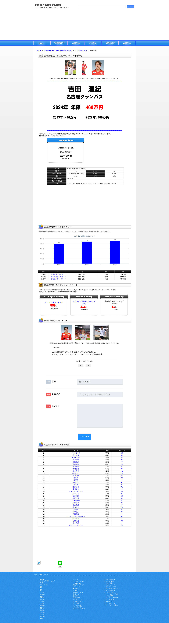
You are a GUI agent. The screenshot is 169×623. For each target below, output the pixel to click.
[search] (101, 7)
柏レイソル (76, 588)
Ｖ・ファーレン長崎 (112, 605)
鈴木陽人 (76, 512)
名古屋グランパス (81, 50)
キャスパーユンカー (76, 525)
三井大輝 (76, 496)
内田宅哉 (76, 514)
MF (122, 462)
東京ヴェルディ (110, 590)
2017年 (42, 607)
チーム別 (75, 579)
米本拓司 (76, 464)
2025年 (42, 592)
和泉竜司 (76, 466)
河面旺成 (76, 498)
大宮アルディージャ (112, 588)
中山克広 (76, 505)
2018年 (42, 605)
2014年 (42, 612)
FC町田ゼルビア (111, 592)
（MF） (84, 303)
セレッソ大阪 (77, 605)
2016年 (42, 609)
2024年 (42, 594)
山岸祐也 (76, 475)
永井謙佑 (76, 487)
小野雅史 (76, 521)
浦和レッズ (76, 587)
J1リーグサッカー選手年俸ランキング (75, 43)
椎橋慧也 (76, 469)
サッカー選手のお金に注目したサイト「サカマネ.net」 (41, 43)
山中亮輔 (76, 523)
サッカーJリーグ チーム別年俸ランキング (58, 50)
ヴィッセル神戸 (77, 607)
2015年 (42, 611)
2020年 (42, 601)
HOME (39, 50)
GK (122, 453)
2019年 (42, 603)
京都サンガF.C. (110, 601)
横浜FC (75, 596)
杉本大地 (76, 518)
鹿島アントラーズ (78, 585)
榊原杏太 (76, 507)
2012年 (42, 616)
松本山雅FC (109, 596)
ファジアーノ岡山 (111, 603)
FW (121, 471)
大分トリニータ (110, 585)
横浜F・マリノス (78, 594)
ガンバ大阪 (76, 603)
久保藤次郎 (76, 500)
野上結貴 (76, 455)
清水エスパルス (77, 599)
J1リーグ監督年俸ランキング (127, 43)
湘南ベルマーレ (77, 598)
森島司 (76, 478)
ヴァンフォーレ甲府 (112, 594)
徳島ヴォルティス (111, 579)
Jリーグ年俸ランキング (54, 302)
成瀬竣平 (76, 503)
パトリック (76, 473)
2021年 (42, 600)
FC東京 (75, 590)
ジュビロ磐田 (110, 599)
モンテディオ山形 (111, 587)
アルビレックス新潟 (112, 598)
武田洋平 (76, 482)
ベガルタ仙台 (77, 583)
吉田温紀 (76, 462)
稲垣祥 (76, 480)
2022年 (42, 598)
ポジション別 (44, 584)
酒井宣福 (76, 471)
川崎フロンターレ (78, 592)
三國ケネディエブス (76, 491)
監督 (41, 583)
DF (122, 455)
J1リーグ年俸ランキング (47, 581)
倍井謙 (76, 484)
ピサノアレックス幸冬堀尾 (76, 516)
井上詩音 (76, 460)
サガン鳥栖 (109, 583)
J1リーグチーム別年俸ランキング (109, 43)
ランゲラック (75, 453)
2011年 (42, 618)
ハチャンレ (76, 457)
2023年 (42, 596)
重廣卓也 (76, 489)
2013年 (42, 614)
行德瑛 (76, 509)
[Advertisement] (84, 24)
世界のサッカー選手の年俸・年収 (58, 43)
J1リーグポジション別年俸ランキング (92, 43)
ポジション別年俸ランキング (84, 301)
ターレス (76, 494)
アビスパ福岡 (110, 581)
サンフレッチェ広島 (79, 609)
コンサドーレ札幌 (78, 581)
